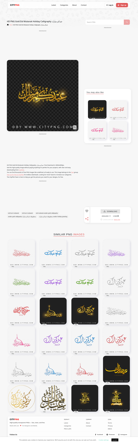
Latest (53, 5)
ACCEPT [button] (114, 440)
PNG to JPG (67, 429)
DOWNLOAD (110, 211)
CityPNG (21, 170)
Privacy (110, 426)
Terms (110, 423)
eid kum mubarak (13, 213)
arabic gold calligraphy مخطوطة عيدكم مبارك (22, 216)
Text (72, 172)
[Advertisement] (42, 45)
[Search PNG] (104, 22)
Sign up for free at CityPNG (15, 175)
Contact (84, 5)
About (74, 5)
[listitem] (99, 434)
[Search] (127, 22)
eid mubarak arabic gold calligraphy (47, 213)
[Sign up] (122, 5)
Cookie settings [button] (104, 440)
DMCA (110, 429)
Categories (64, 5)
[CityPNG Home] (14, 5)
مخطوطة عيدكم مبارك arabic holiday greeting (53, 216)
